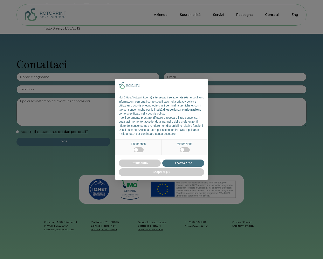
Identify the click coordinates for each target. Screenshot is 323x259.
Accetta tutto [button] (183, 163)
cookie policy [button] (156, 113)
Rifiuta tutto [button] (140, 163)
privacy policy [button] (185, 101)
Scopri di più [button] (161, 172)
